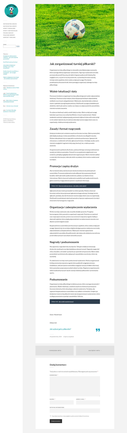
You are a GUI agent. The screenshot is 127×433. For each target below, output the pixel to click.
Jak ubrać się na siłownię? (12, 106)
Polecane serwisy (9, 35)
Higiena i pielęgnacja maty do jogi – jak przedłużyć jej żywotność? (11, 78)
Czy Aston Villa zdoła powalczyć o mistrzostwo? (9, 111)
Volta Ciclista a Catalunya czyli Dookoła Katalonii (10, 101)
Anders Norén (11, 122)
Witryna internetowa (57, 407)
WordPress (10, 120)
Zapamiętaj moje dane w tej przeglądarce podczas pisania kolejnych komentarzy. (70, 416)
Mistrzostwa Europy (10, 26)
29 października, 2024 (56, 336)
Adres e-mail (80, 399)
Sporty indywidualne (10, 30)
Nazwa (52, 399)
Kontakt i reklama (9, 37)
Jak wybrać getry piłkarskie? (60, 329)
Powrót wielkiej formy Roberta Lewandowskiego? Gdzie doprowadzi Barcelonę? (11, 95)
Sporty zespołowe (9, 28)
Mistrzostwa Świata (10, 24)
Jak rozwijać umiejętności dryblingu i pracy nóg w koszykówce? (9, 67)
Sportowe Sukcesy (11, 119)
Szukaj (4, 44)
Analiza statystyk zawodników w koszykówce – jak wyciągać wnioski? (10, 73)
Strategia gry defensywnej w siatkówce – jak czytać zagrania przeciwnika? (10, 57)
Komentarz (54, 375)
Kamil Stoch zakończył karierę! (10, 62)
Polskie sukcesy (8, 33)
